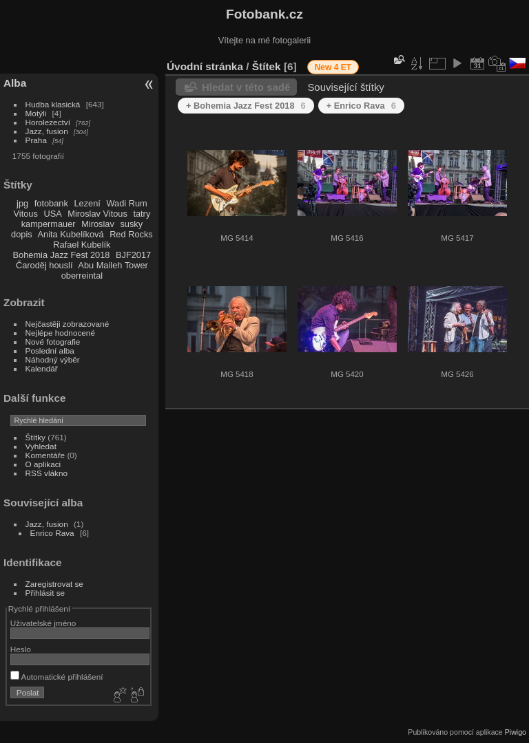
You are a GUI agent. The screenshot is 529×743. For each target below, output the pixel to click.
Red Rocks (131, 234)
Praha (36, 140)
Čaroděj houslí (44, 265)
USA (52, 213)
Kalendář (41, 368)
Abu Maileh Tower (112, 265)
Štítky (35, 437)
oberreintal (82, 275)
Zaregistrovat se (54, 583)
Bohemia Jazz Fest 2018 (61, 255)
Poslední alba (49, 350)
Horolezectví (47, 122)
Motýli (36, 113)
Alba (14, 83)
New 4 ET (333, 67)
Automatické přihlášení (56, 676)
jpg (22, 203)
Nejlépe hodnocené (60, 332)
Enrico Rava (52, 532)
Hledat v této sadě (246, 87)
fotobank (51, 203)
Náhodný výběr (52, 359)
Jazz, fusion (46, 131)
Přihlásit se (45, 592)
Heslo (20, 649)
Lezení (87, 203)
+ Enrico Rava (361, 105)
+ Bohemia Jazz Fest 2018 (246, 105)
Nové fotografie (53, 341)
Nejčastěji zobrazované (67, 323)
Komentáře (45, 455)
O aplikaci (43, 464)
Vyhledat (40, 446)
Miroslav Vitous (97, 213)
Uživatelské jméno (43, 622)
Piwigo (515, 732)
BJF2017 (133, 255)
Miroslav (97, 224)
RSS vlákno (46, 473)
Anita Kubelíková (71, 234)
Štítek (266, 66)
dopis (21, 234)
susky (131, 224)
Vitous (26, 213)
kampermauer (48, 224)
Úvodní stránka (205, 66)
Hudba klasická (53, 104)
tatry (141, 213)
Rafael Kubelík (81, 244)
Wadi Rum (126, 203)
